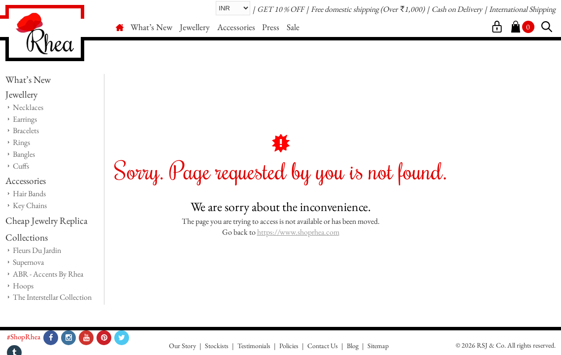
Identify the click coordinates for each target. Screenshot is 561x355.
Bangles (24, 154)
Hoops (23, 286)
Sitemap (378, 345)
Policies (288, 345)
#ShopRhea (23, 336)
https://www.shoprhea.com (298, 232)
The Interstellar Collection (52, 297)
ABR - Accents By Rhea (48, 274)
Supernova (28, 262)
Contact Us (322, 345)
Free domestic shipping (345, 9)
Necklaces (28, 107)
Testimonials (253, 345)
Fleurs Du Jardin (37, 250)
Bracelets (26, 130)
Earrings (25, 119)
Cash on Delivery (456, 9)
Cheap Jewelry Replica (46, 220)
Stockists (217, 345)
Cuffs (21, 166)
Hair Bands (29, 193)
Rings (21, 142)
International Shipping (522, 9)
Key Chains (30, 205)
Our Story (182, 345)
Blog (353, 345)
